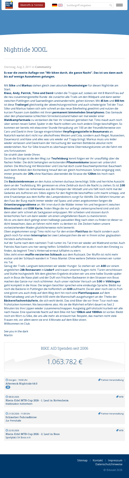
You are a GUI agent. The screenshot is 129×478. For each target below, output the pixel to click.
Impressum (115, 460)
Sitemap (82, 460)
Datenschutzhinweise (108, 464)
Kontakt (98, 460)
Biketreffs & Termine (31, 5)
